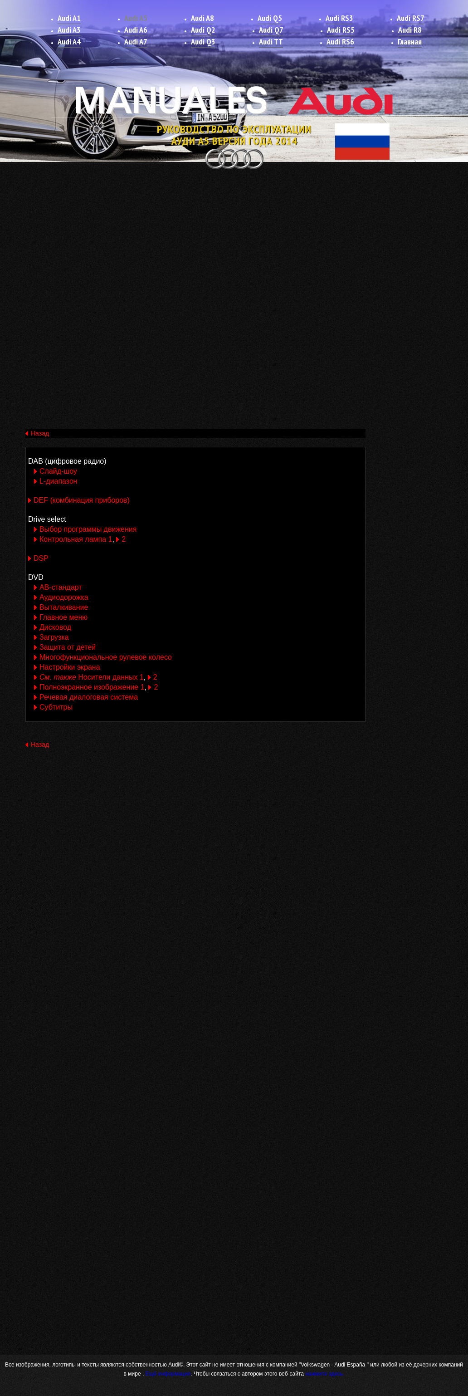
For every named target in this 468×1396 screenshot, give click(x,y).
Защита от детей (67, 647)
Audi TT (271, 41)
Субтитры (56, 707)
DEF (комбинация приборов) (82, 500)
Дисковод (55, 627)
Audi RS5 (341, 29)
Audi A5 (135, 18)
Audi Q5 (270, 18)
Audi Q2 (203, 29)
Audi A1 (69, 18)
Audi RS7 (410, 18)
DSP (41, 558)
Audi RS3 (339, 18)
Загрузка (54, 637)
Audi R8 (410, 29)
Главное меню (63, 617)
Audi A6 (135, 29)
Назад (40, 433)
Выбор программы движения (87, 529)
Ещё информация (167, 1374)
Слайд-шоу (58, 471)
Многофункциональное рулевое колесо (105, 657)
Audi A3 (69, 29)
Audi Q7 (271, 29)
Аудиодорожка (63, 597)
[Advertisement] (234, 239)
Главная (410, 41)
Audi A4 (69, 41)
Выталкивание (63, 607)
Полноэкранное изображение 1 (92, 687)
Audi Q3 (203, 41)
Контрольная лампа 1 (75, 539)
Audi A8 (202, 18)
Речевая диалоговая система (88, 697)
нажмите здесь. (324, 1374)
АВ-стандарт (60, 587)
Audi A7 (135, 41)
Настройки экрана (69, 667)
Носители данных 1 (91, 677)
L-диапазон (58, 481)
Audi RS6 (340, 41)
